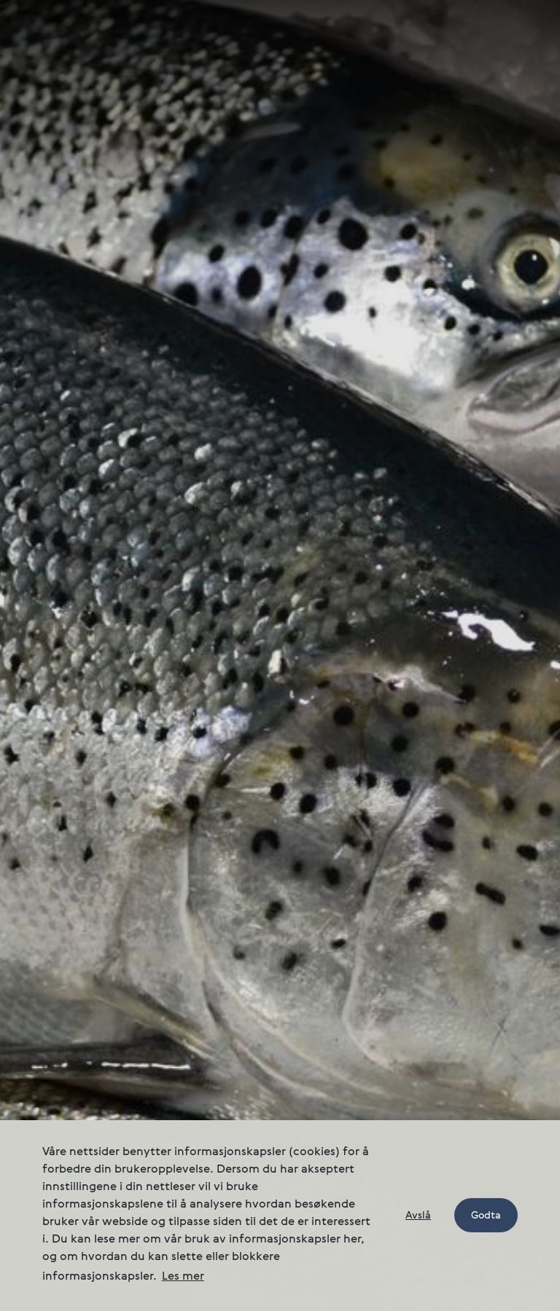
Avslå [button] (418, 1215)
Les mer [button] (183, 1277)
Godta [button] (486, 1215)
